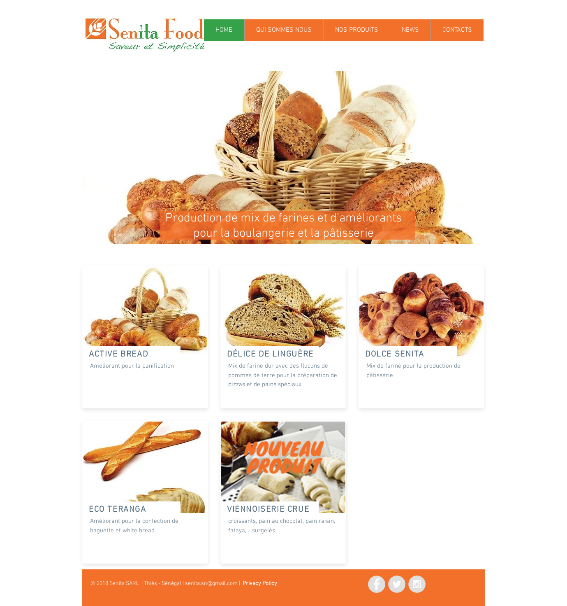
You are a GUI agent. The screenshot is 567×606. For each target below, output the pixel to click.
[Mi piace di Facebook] (327, 583)
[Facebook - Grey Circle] (376, 584)
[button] (283, 157)
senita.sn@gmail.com (211, 583)
